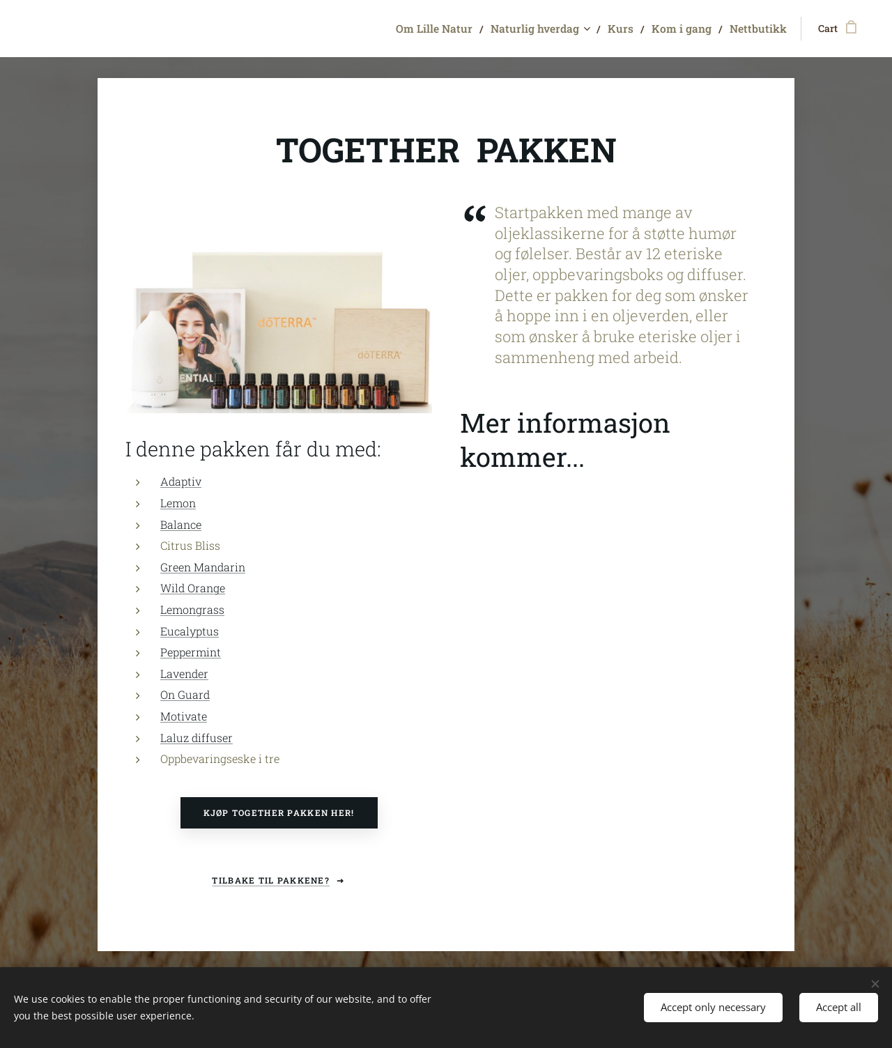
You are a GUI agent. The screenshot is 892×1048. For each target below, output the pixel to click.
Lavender (184, 673)
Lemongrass (192, 609)
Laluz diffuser (196, 737)
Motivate (183, 716)
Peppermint (190, 652)
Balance (180, 524)
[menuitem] (473, 28)
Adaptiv (180, 482)
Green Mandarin (202, 567)
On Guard (185, 695)
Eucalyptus (189, 631)
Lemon (178, 502)
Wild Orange (192, 588)
